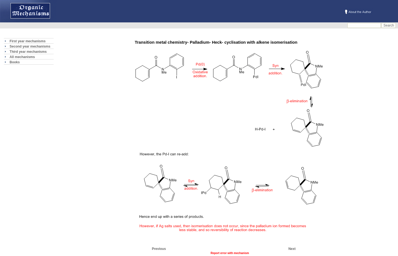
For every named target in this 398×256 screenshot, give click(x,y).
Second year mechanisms (30, 46)
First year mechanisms (28, 41)
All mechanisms (22, 57)
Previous (159, 249)
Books (15, 62)
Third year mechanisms (28, 52)
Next (291, 249)
